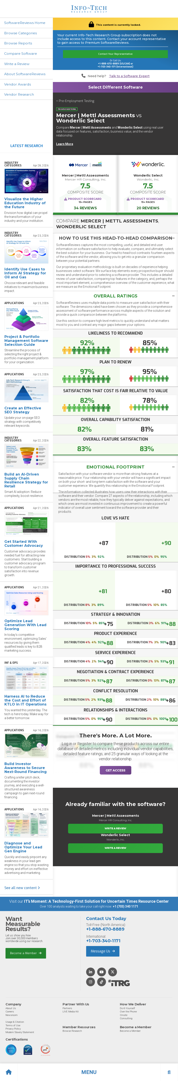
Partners (67, 1008)
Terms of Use (13, 1025)
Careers (10, 1012)
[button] (89, 1072)
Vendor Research (19, 95)
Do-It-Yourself (127, 1008)
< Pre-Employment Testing (75, 101)
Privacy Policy (13, 1029)
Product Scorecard (85, 199)
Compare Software (21, 54)
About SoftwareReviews (25, 74)
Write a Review (17, 64)
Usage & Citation (15, 1022)
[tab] (115, 238)
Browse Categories (20, 33)
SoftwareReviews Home (25, 23)
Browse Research (72, 1031)
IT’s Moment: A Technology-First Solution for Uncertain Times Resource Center (96, 902)
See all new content (22, 888)
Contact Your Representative (115, 54)
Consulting (126, 1019)
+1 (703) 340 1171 (125, 907)
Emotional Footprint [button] (115, 467)
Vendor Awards (17, 85)
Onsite (123, 1015)
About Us (11, 1008)
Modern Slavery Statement (20, 1032)
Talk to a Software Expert (129, 76)
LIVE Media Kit (71, 1012)
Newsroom (12, 1015)
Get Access (115, 771)
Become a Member (25, 953)
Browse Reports (18, 43)
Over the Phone (128, 1012)
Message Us (103, 952)
